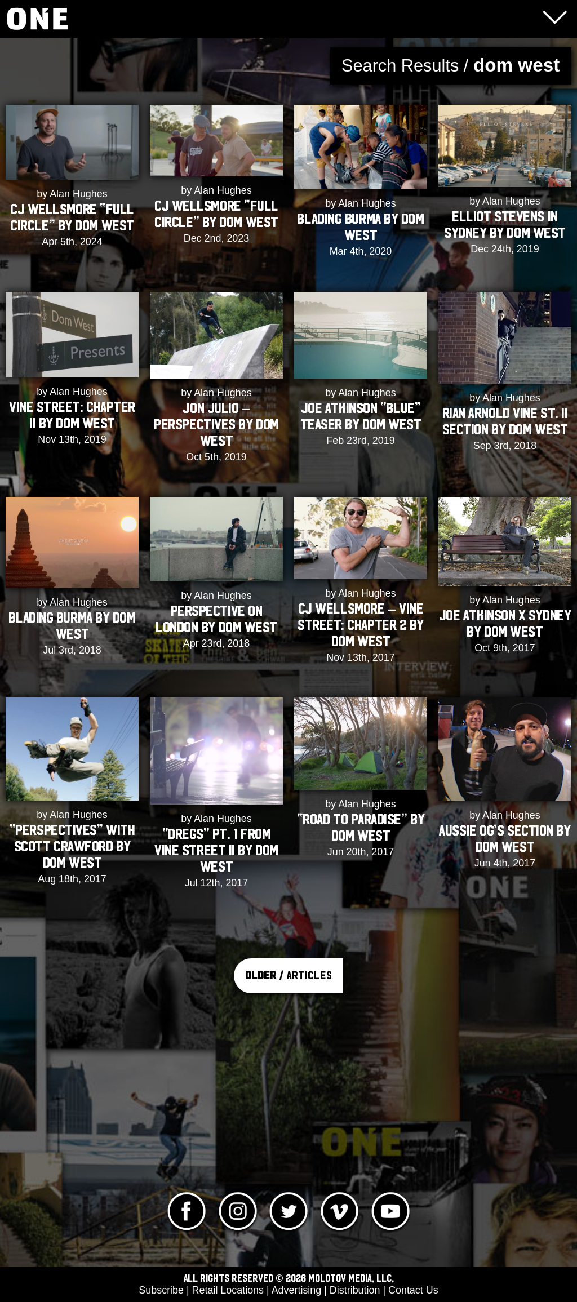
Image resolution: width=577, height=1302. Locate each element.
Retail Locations (228, 1290)
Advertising (297, 1290)
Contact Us (413, 1290)
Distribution (355, 1290)
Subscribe (161, 1290)
